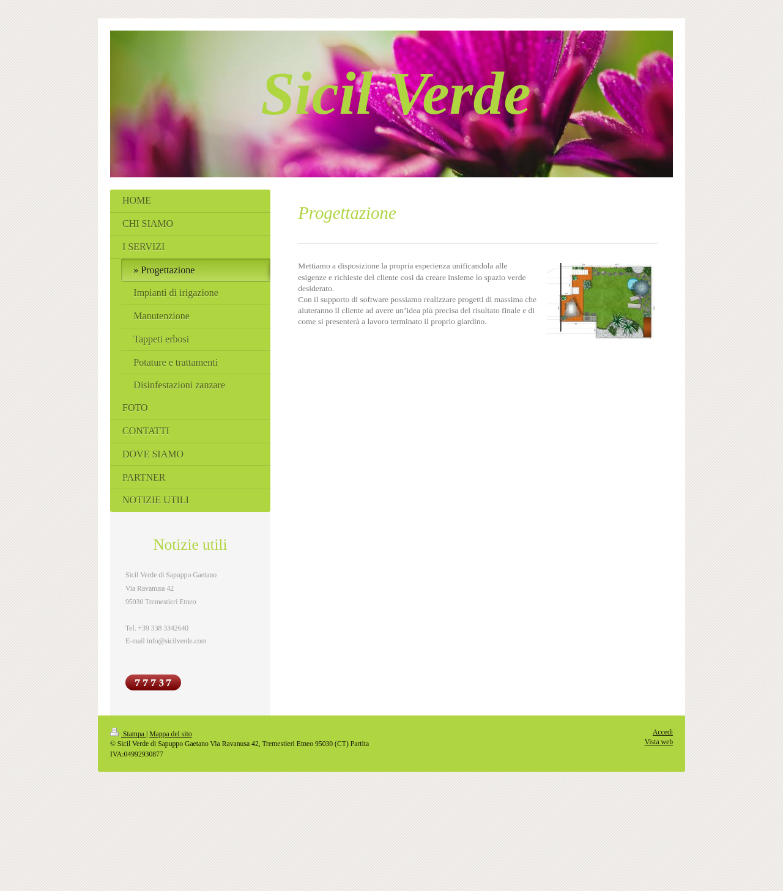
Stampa (128, 734)
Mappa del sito (170, 734)
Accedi (663, 732)
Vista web (659, 742)
